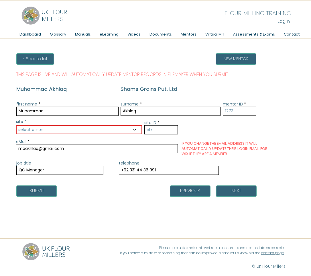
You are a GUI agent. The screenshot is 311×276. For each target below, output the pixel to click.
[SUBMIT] (36, 191)
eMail (21, 142)
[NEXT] (236, 191)
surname (130, 104)
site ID (150, 123)
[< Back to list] (35, 59)
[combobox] (79, 129)
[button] (82, 34)
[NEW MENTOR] (236, 59)
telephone (129, 163)
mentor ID (233, 104)
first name (26, 104)
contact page (272, 252)
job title (23, 163)
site (19, 122)
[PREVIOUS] (190, 191)
